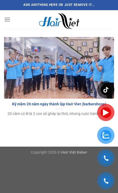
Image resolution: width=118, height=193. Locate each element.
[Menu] (7, 19)
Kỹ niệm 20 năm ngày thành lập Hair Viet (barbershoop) (59, 104)
